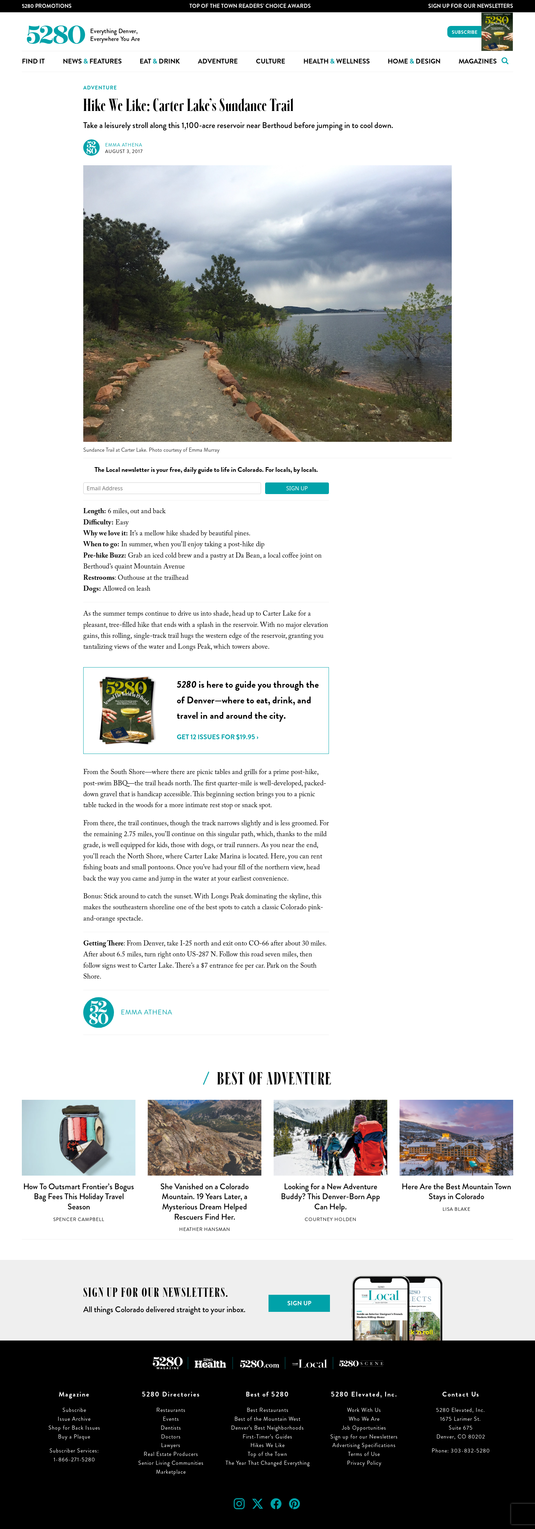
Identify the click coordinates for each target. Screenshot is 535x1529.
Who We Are (364, 1419)
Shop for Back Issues (74, 1428)
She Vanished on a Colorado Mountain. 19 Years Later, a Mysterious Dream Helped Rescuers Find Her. (204, 1202)
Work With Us (364, 1410)
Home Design (414, 61)
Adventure (218, 61)
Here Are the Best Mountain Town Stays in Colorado (456, 1192)
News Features (92, 61)
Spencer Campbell (78, 1219)
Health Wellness (336, 61)
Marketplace (171, 1472)
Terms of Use (364, 1454)
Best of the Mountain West (267, 1419)
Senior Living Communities (171, 1463)
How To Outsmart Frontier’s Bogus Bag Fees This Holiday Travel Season (78, 1196)
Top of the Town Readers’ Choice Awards (250, 6)
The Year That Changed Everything (268, 1463)
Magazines (478, 61)
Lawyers (170, 1445)
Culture (270, 61)
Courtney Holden (331, 1219)
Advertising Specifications (364, 1445)
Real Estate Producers (171, 1454)
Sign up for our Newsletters (364, 1437)
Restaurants (171, 1410)
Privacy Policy (364, 1463)
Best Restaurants (268, 1410)
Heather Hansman (204, 1229)
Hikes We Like (267, 1445)
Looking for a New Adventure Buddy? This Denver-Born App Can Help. (330, 1196)
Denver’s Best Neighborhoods (267, 1428)
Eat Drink (160, 61)
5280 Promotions (47, 6)
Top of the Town (267, 1454)
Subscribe (464, 32)
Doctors (171, 1437)
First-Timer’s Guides (267, 1437)
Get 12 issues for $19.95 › (217, 737)
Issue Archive (74, 1419)
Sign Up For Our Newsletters (470, 6)
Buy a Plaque (74, 1437)
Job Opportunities (364, 1428)
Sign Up (297, 488)
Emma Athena (123, 145)
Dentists (171, 1428)
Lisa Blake (457, 1209)
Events (171, 1419)
